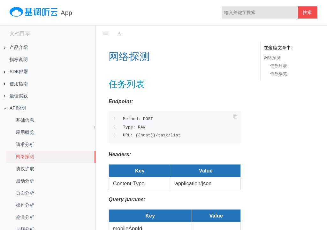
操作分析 (25, 205)
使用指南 (16, 83)
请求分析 (25, 144)
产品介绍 (16, 47)
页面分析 (25, 192)
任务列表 (278, 65)
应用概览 (25, 132)
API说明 (15, 108)
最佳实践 (16, 95)
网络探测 (25, 156)
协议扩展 (25, 168)
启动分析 (25, 180)
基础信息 (25, 120)
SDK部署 (16, 71)
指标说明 (19, 59)
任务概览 (278, 73)
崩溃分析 (25, 217)
